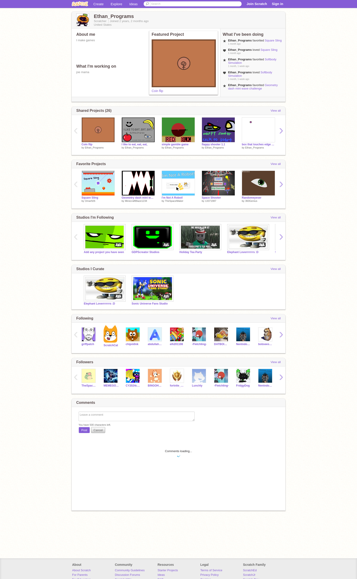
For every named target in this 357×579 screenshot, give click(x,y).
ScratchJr (249, 574)
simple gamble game (175, 144)
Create (98, 4)
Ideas (133, 4)
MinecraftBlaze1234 (136, 201)
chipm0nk (132, 344)
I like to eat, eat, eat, (134, 144)
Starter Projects (168, 570)
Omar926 (90, 201)
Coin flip (157, 91)
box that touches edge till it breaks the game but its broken (258, 144)
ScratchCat (111, 345)
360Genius (251, 201)
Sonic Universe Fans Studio (150, 303)
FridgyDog (243, 385)
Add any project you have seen (104, 252)
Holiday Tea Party (190, 252)
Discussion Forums (127, 574)
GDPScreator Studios (145, 252)
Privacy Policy (209, 574)
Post (84, 430)
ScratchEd (250, 570)
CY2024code (133, 385)
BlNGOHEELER (155, 385)
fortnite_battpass (177, 385)
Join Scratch (257, 4)
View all (275, 110)
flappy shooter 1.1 (213, 144)
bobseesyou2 (265, 344)
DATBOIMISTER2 (221, 344)
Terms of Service (211, 570)
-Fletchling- (199, 344)
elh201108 (176, 344)
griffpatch (88, 344)
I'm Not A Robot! (172, 197)
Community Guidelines (130, 570)
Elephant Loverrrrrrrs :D (242, 252)
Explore (116, 4)
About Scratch (81, 570)
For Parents (80, 574)
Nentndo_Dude (243, 344)
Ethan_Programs (94, 147)
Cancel (98, 430)
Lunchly (197, 385)
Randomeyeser (251, 197)
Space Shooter (211, 197)
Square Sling (273, 40)
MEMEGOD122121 (111, 385)
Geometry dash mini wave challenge (253, 86)
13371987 (210, 201)
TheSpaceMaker (174, 201)
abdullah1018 (155, 344)
